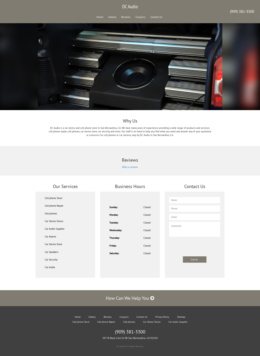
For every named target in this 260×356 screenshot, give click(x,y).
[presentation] (194, 244)
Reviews (125, 17)
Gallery (112, 17)
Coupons (140, 17)
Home (100, 17)
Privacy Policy (162, 316)
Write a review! (130, 167)
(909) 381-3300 (242, 11)
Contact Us (156, 17)
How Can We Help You (130, 298)
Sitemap (181, 316)
